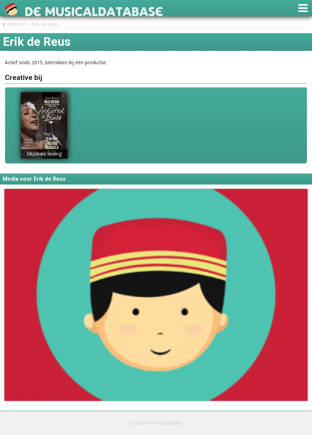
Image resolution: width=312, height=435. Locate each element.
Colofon (139, 423)
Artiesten (16, 24)
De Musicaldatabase (94, 9)
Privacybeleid (167, 423)
